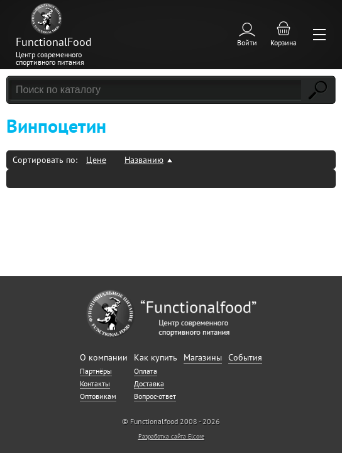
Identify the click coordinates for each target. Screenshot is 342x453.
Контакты (95, 383)
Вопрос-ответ (155, 396)
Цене (96, 159)
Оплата (145, 371)
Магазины (203, 357)
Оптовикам (98, 396)
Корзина (283, 42)
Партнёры (96, 371)
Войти (247, 42)
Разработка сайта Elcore (171, 436)
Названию (143, 159)
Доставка (149, 383)
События (245, 357)
